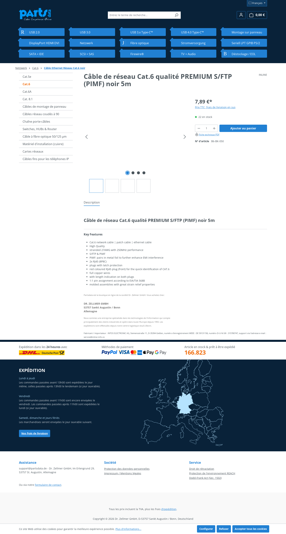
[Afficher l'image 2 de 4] (133, 172)
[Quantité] (206, 128)
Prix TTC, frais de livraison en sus (215, 107)
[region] (135, 145)
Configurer (206, 529)
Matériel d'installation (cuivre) (43, 144)
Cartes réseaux (33, 151)
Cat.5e (27, 77)
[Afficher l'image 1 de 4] (127, 172)
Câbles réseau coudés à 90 (41, 114)
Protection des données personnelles (127, 468)
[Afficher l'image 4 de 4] (143, 172)
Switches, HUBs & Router (40, 129)
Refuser (224, 529)
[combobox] (140, 15)
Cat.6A (27, 92)
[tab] (92, 202)
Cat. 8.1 (28, 99)
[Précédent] (86, 137)
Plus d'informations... (128, 529)
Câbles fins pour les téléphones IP (46, 159)
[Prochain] (185, 137)
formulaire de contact (48, 485)
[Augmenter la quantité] (214, 128)
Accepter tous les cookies (251, 529)
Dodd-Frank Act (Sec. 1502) (205, 478)
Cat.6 (26, 84)
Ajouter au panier (243, 128)
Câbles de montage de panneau (44, 107)
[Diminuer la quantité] (199, 128)
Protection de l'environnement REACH (212, 473)
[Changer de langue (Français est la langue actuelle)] (257, 3)
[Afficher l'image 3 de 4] (138, 172)
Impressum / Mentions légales (122, 473)
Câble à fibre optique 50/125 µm (45, 137)
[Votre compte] (241, 15)
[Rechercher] (176, 15)
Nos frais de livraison (34, 433)
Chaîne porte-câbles (36, 122)
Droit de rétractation (201, 468)
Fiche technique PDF (207, 134)
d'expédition (168, 509)
